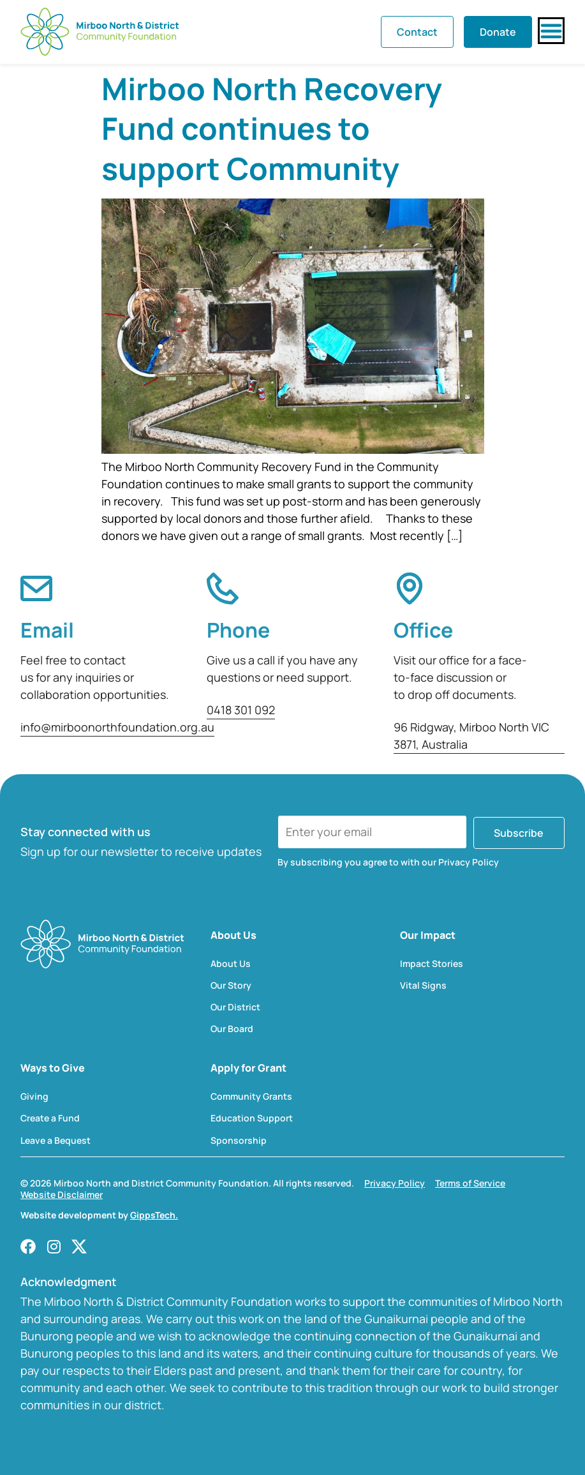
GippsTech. (154, 1215)
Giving (34, 1096)
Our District (235, 1007)
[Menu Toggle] (551, 30)
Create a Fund (50, 1118)
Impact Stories (431, 964)
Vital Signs (423, 985)
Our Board (232, 1029)
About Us (231, 964)
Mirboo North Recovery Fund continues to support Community (271, 128)
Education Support (252, 1118)
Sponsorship (239, 1140)
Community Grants (251, 1096)
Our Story (231, 985)
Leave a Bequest (55, 1140)
